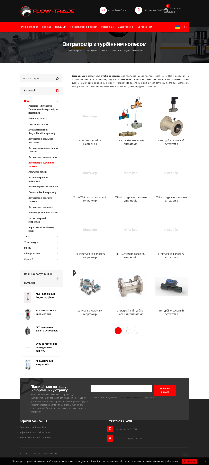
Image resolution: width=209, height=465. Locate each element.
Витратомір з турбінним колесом (127, 50)
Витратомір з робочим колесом (40, 199)
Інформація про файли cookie (35, 432)
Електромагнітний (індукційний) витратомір (41, 131)
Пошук (61, 78)
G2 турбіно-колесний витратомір (90, 312)
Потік (104, 50)
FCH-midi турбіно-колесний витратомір (90, 255)
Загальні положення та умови (35, 437)
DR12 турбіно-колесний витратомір (171, 142)
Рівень (27, 247)
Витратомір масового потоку (43, 186)
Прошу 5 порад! (165, 390)
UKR (180, 27)
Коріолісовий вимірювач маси (41, 229)
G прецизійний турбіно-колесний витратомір (130, 312)
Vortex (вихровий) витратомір (37, 220)
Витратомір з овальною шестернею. (40, 140)
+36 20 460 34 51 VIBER (154, 10)
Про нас (46, 27)
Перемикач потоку (38, 124)
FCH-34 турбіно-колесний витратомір (130, 255)
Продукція (60, 27)
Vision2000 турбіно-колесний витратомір (90, 199)
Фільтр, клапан (32, 253)
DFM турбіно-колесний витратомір (171, 255)
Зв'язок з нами (145, 27)
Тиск (26, 236)
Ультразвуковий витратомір (43, 212)
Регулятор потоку (37, 171)
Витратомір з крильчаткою (42, 157)
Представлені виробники (83, 27)
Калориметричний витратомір (38, 179)
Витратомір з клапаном (40, 207)
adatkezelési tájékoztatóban (132, 397)
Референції (107, 27)
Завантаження (126, 27)
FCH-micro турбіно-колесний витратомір (131, 199)
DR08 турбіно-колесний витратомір (130, 142)
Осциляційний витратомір (42, 192)
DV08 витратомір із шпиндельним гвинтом (46, 347)
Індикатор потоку (37, 118)
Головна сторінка (29, 27)
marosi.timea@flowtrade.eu (119, 10)
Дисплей (28, 259)
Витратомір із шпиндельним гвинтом (43, 150)
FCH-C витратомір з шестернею (90, 142)
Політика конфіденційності (34, 427)
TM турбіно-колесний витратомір (171, 312)
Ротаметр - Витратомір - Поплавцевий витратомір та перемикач (43, 109)
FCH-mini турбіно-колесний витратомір (171, 199)
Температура (31, 242)
